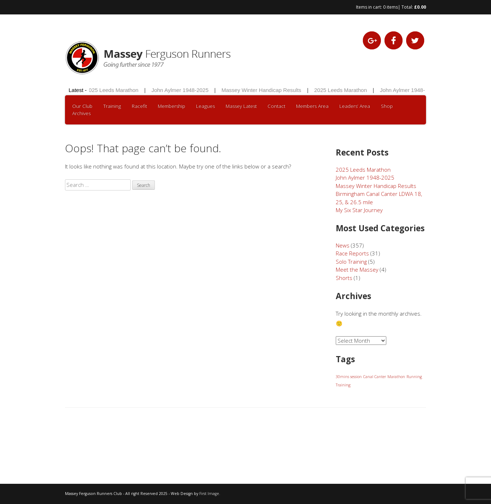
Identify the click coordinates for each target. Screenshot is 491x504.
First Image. (209, 493)
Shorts (344, 277)
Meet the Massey (357, 269)
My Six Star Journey (359, 210)
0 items (390, 7)
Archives (81, 113)
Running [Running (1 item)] (414, 376)
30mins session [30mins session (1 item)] (349, 376)
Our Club (82, 106)
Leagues (205, 106)
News (342, 245)
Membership (171, 106)
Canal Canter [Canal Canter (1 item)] (374, 376)
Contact (276, 106)
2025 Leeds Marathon (113, 90)
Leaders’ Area (354, 106)
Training (112, 106)
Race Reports (352, 253)
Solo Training (351, 261)
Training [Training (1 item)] (343, 384)
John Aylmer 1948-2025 (180, 90)
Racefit (139, 106)
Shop (387, 106)
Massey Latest (241, 106)
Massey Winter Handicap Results (262, 90)
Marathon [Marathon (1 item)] (396, 376)
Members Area (312, 106)
